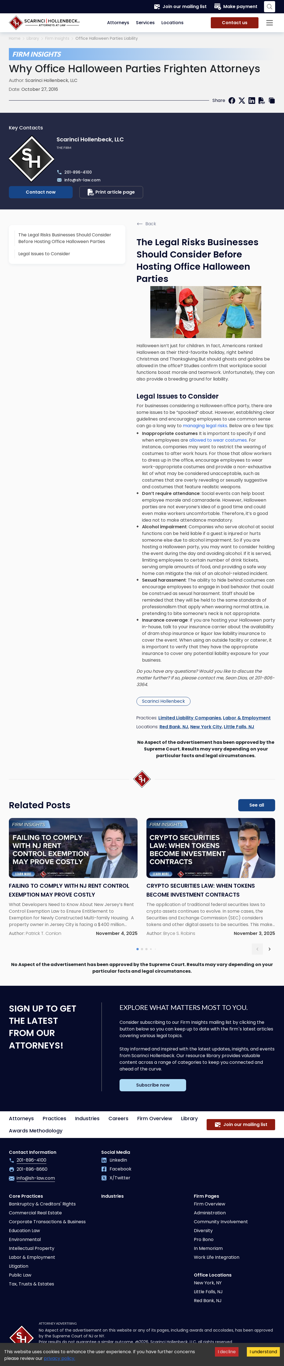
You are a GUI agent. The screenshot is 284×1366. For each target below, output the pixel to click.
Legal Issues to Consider (44, 254)
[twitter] (242, 100)
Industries (87, 1118)
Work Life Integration (216, 1257)
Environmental (25, 1239)
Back (146, 224)
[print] (261, 100)
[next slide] (269, 949)
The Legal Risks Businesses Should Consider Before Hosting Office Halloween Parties (64, 238)
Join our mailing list (180, 6)
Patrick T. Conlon (43, 933)
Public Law (20, 1275)
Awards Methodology (35, 1130)
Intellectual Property (31, 1248)
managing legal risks (205, 425)
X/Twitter (115, 1178)
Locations (172, 22)
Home (15, 38)
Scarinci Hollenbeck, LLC (51, 80)
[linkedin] (251, 100)
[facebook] (232, 100)
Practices (54, 1118)
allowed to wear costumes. (218, 440)
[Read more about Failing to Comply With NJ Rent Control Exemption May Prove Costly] (73, 877)
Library (33, 38)
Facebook (116, 1169)
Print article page (111, 192)
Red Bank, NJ (173, 727)
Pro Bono (204, 1239)
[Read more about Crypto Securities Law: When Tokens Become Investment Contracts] (210, 877)
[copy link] (271, 100)
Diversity (203, 1230)
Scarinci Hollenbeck (163, 701)
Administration (210, 1213)
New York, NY (208, 1283)
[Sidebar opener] (269, 22)
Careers (118, 1118)
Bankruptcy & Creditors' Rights (42, 1204)
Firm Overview (154, 1118)
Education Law (24, 1230)
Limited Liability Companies (189, 718)
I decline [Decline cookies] (227, 1352)
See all (256, 805)
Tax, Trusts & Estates (31, 1284)
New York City (206, 727)
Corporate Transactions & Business (47, 1222)
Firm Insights (57, 38)
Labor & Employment (247, 718)
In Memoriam (208, 1248)
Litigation (18, 1266)
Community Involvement (221, 1222)
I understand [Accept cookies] (263, 1352)
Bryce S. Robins (179, 933)
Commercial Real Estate (35, 1213)
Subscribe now (153, 1085)
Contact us (234, 22)
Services (145, 22)
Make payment (235, 6)
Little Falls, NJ (239, 727)
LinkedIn (114, 1160)
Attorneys (118, 22)
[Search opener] (269, 6)
